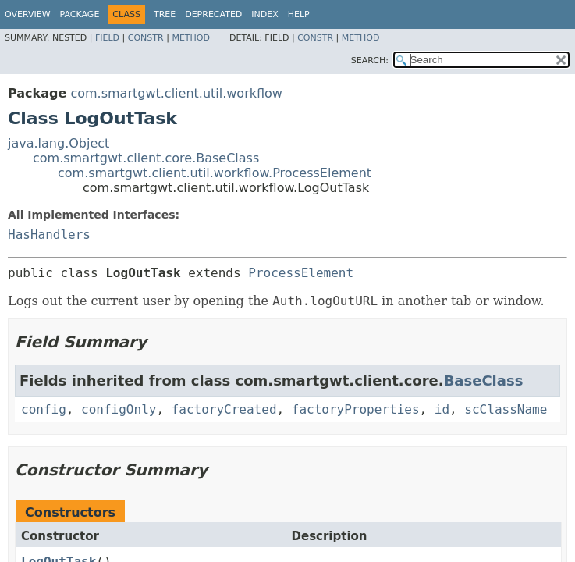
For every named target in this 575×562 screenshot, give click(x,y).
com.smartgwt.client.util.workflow (176, 93)
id (442, 409)
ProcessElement (300, 272)
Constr (146, 38)
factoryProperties (356, 409)
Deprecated (213, 14)
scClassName (505, 409)
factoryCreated (224, 409)
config (43, 409)
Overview (28, 14)
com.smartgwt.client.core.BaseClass (146, 158)
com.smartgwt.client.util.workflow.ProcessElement (214, 172)
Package (80, 14)
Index (264, 14)
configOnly (118, 409)
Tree (165, 14)
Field (107, 38)
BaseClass (484, 380)
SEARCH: (370, 60)
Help (299, 14)
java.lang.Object (58, 143)
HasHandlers (49, 234)
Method (191, 38)
